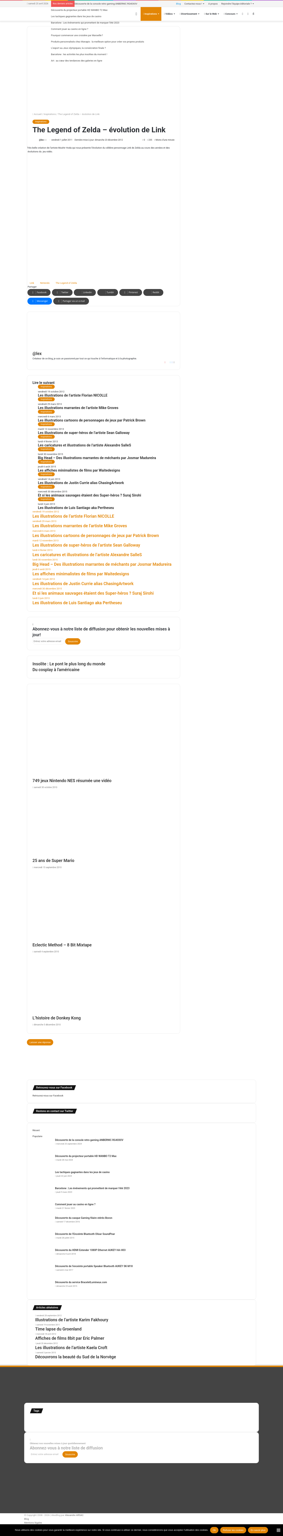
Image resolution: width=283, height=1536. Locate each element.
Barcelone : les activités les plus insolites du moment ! (79, 54)
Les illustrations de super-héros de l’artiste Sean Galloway (84, 433)
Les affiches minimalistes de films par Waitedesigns (79, 470)
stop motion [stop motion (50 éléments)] (224, 1420)
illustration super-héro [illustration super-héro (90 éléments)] (133, 1419)
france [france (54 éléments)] (90, 1420)
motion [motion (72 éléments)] (183, 1419)
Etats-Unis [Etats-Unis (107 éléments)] (79, 1419)
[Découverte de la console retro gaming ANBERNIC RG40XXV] (42, 1145)
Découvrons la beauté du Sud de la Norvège (75, 1357)
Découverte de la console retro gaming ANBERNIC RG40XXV (106, 3)
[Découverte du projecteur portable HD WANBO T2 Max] (42, 1161)
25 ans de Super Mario (53, 860)
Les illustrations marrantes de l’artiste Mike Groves (78, 408)
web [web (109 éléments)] (97, 1424)
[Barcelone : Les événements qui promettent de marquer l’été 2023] (42, 1193)
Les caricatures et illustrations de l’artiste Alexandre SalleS (84, 445)
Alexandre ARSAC (74, 1515)
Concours (229, 13)
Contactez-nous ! (193, 3)
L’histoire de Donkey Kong (56, 1018)
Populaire (37, 1136)
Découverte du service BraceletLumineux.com (81, 1282)
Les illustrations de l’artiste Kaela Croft (71, 1347)
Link (32, 283)
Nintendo (45, 283)
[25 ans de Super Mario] (103, 824)
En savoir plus (258, 1530)
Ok (214, 1530)
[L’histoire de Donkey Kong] (103, 985)
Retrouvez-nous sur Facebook (47, 1095)
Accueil (37, 114)
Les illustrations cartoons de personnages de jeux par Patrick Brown (91, 420)
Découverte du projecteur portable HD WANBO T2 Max (79, 10)
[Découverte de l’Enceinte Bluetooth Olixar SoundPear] (42, 1239)
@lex (41, 140)
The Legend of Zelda (66, 283)
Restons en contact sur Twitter (54, 1111)
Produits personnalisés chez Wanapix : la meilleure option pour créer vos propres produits (97, 41)
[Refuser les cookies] (278, 1530)
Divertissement (188, 13)
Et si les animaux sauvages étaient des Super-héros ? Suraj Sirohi (89, 495)
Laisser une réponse (40, 1042)
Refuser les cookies (233, 1530)
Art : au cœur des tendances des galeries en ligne (76, 60)
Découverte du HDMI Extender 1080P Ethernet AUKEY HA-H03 (90, 1250)
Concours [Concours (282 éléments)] (62, 1419)
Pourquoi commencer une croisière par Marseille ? (77, 35)
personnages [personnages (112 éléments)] (197, 1419)
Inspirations (50, 114)
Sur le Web (210, 13)
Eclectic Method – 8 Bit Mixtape (62, 945)
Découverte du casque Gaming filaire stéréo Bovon (83, 1217)
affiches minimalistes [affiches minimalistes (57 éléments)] (40, 1419)
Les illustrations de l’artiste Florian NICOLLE (72, 395)
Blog (178, 3)
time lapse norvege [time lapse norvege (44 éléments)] (85, 1424)
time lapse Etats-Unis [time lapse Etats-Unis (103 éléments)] (61, 1424)
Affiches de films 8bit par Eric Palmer (69, 1338)
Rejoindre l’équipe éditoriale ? (236, 3)
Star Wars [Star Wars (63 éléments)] (212, 1419)
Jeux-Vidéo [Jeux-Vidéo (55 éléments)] (172, 1419)
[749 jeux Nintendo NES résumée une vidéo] (103, 736)
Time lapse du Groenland (58, 1329)
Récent (36, 1130)
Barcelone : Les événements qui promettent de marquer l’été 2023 (85, 22)
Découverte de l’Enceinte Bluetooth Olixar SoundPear (85, 1234)
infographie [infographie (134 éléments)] (157, 1419)
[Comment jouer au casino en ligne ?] (42, 1209)
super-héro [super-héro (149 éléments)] (239, 1419)
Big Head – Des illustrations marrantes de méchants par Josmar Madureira (97, 458)
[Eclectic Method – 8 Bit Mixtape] (103, 906)
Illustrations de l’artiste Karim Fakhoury (71, 1319)
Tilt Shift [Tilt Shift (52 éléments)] (42, 1424)
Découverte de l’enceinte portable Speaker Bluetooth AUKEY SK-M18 (94, 1266)
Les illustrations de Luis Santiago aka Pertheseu (76, 508)
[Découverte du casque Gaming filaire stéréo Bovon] (42, 1223)
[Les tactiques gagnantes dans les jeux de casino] (42, 1177)
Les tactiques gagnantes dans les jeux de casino (76, 16)
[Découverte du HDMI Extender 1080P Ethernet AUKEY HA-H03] (42, 1255)
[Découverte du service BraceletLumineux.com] (42, 1287)
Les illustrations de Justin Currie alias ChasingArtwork (81, 483)
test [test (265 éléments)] (33, 1423)
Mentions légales (33, 1522)
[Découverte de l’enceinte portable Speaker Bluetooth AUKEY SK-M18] (42, 1271)
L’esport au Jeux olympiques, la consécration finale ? (78, 48)
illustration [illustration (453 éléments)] (106, 1419)
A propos (213, 3)
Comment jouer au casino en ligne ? (69, 29)
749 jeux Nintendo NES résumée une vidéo (71, 780)
